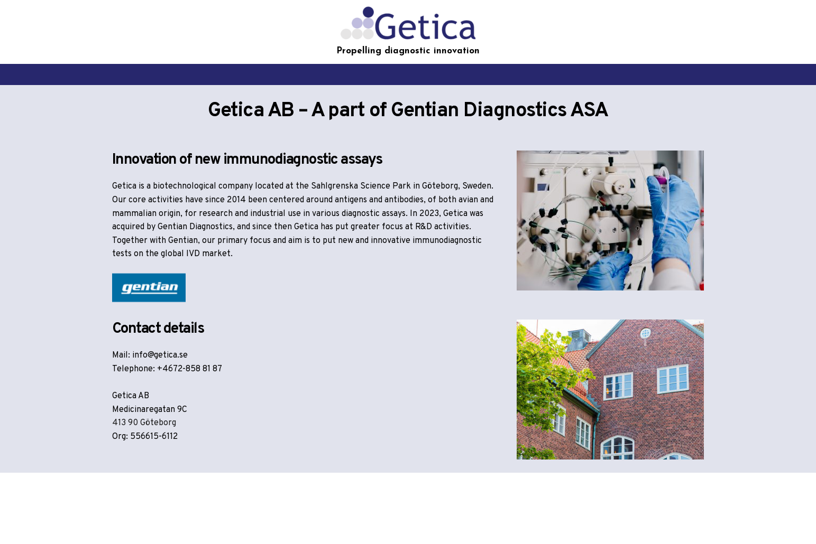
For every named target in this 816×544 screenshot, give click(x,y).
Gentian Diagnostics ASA (499, 111)
